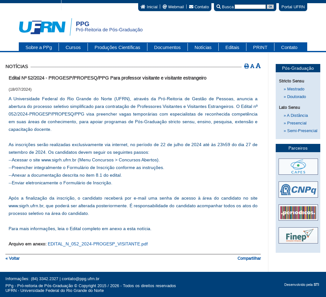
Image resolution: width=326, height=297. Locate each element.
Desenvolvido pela (301, 284)
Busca (225, 6)
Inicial (149, 6)
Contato (199, 6)
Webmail (173, 6)
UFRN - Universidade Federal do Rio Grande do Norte (54, 290)
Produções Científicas (117, 47)
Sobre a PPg (38, 47)
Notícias (203, 47)
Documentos (167, 47)
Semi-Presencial (300, 130)
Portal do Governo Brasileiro (29, 5)
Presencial (295, 123)
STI (316, 284)
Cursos (73, 47)
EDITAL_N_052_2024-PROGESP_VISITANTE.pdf (98, 243)
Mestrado (294, 89)
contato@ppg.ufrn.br (80, 278)
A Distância (296, 115)
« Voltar (12, 258)
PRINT (260, 47)
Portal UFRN (293, 6)
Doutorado (295, 96)
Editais (232, 47)
